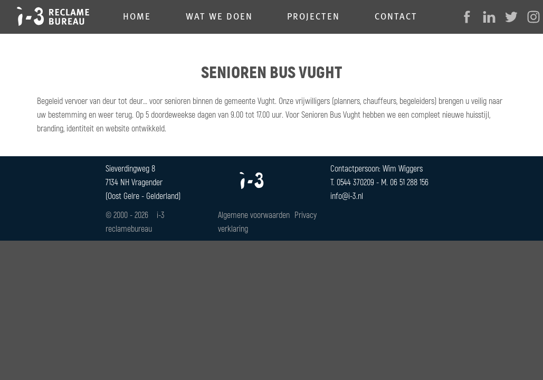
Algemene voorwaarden (254, 215)
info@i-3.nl (346, 196)
